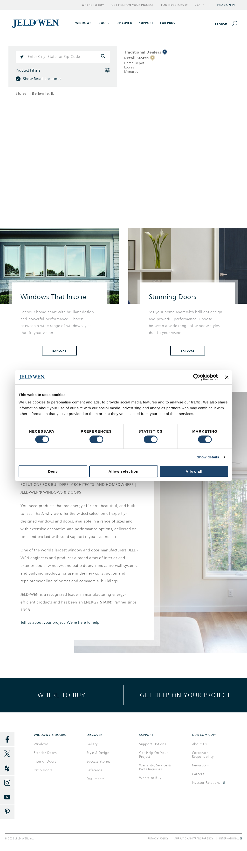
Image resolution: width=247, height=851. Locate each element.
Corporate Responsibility (203, 755)
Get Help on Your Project (132, 5)
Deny (53, 471)
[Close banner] (226, 377)
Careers (198, 774)
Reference (95, 770)
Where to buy (62, 695)
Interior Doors (45, 761)
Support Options (152, 744)
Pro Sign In (226, 5)
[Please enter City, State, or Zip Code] (63, 57)
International (230, 838)
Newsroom (200, 765)
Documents (95, 779)
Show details (208, 457)
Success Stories (98, 761)
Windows (41, 744)
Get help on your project (185, 695)
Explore (59, 350)
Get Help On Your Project (153, 755)
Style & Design (98, 753)
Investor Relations (206, 783)
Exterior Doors (45, 753)
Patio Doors (43, 770)
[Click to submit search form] (104, 57)
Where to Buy (93, 5)
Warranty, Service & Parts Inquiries (155, 767)
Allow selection (123, 471)
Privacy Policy (158, 838)
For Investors (174, 4)
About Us (199, 744)
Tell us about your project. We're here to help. (61, 622)
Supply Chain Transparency (193, 838)
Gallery (92, 744)
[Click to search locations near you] (22, 57)
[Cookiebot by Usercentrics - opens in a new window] (197, 377)
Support (146, 23)
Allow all (194, 471)
